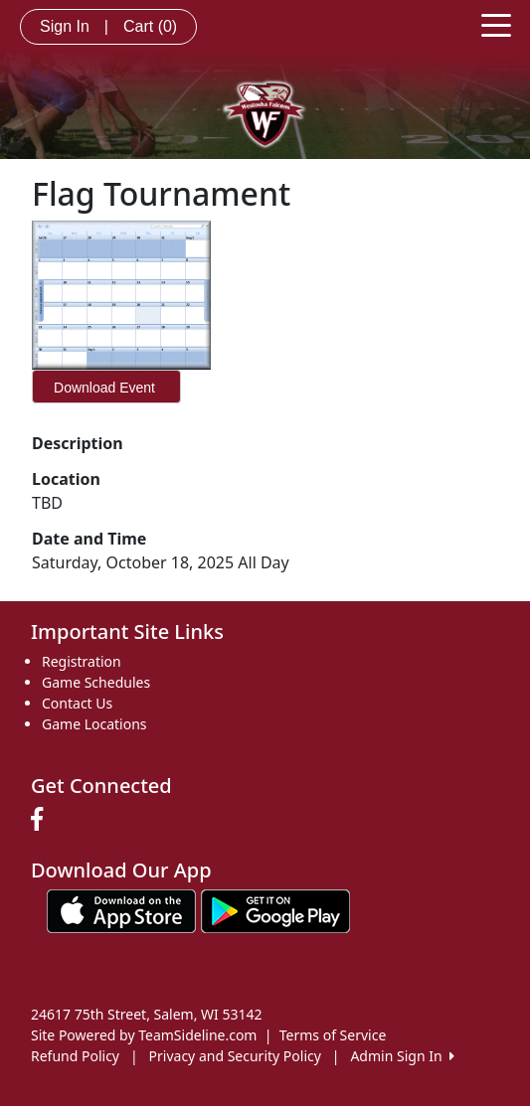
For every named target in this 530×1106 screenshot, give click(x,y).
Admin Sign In (401, 1055)
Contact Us (77, 703)
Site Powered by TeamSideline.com (144, 1035)
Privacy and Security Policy (235, 1055)
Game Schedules (96, 682)
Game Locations (94, 723)
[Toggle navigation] (496, 24)
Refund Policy (75, 1055)
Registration (81, 661)
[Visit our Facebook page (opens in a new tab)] (42, 820)
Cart (150, 26)
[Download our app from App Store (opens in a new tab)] (121, 909)
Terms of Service (333, 1035)
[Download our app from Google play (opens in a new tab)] (275, 909)
